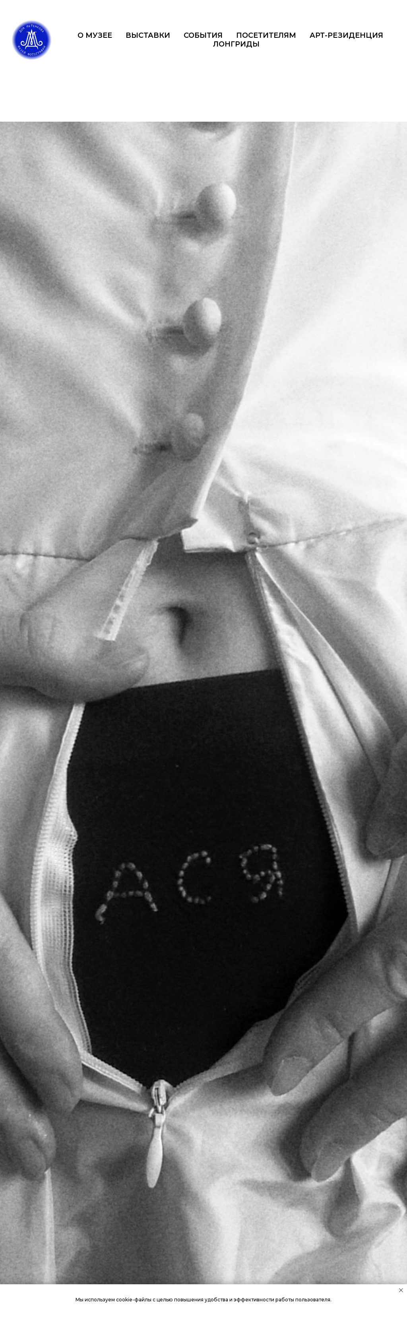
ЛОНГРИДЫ (236, 44)
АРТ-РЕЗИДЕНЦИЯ (346, 35)
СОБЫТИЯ (203, 35)
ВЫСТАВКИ (148, 35)
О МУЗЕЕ (95, 35)
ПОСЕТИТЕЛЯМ (266, 35)
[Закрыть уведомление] (401, 1290)
